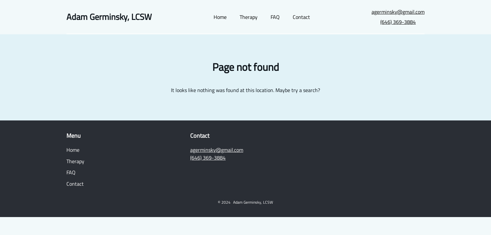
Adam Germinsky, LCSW (109, 16)
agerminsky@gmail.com (398, 12)
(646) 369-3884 (398, 22)
